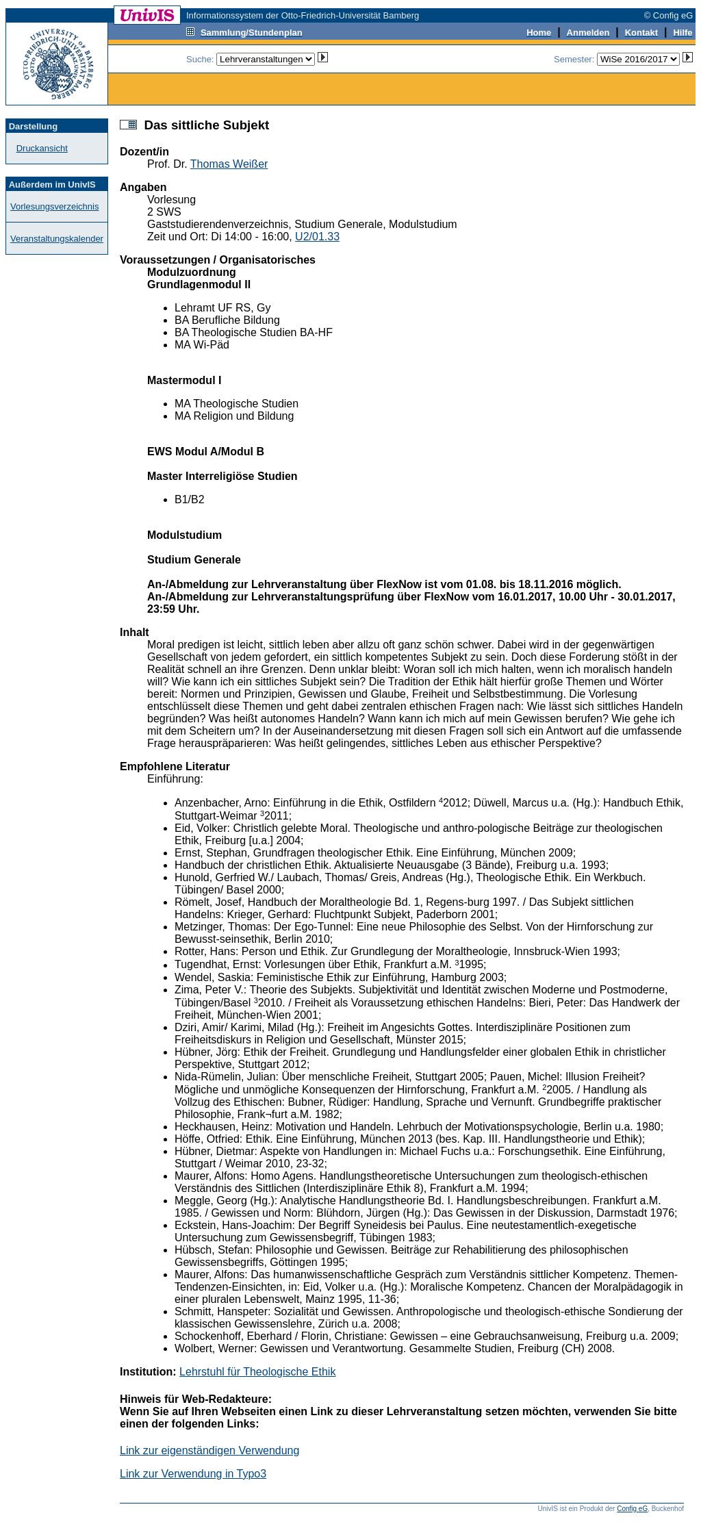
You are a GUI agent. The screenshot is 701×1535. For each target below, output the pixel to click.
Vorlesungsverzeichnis (54, 206)
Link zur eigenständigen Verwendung (209, 1450)
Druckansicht (42, 148)
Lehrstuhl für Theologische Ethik (257, 1372)
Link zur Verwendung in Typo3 (193, 1474)
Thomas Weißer (229, 164)
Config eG (632, 1508)
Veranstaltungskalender (56, 238)
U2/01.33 (317, 236)
